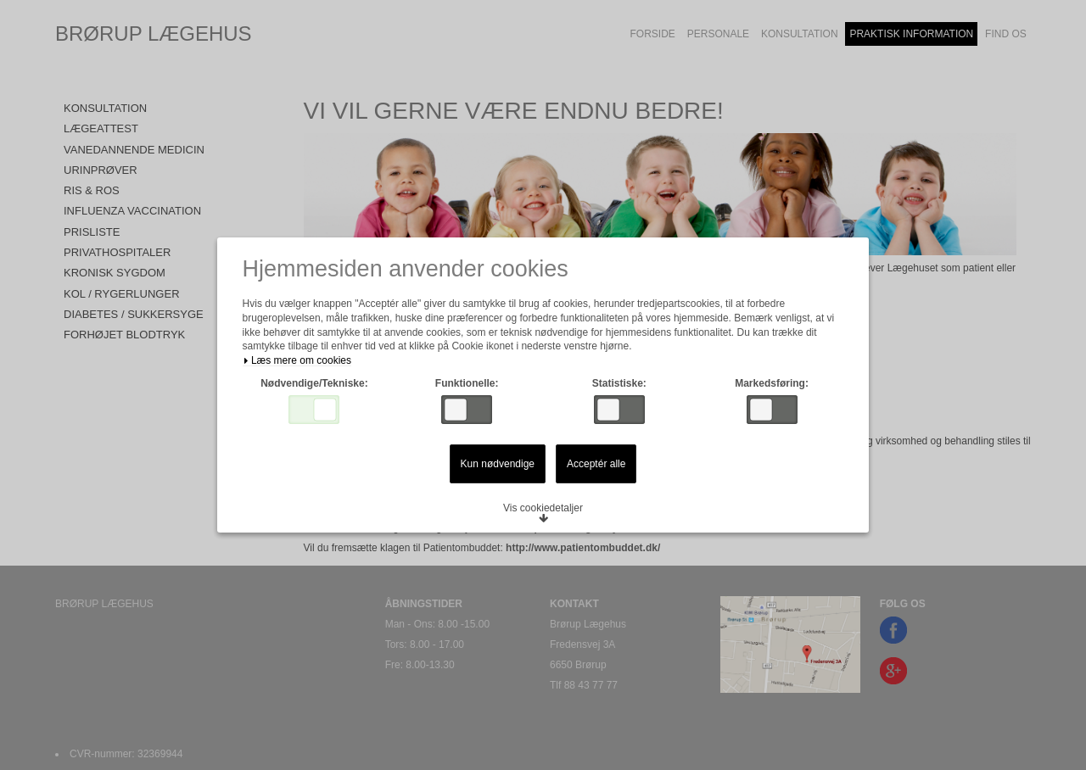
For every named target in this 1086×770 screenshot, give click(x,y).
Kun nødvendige (498, 465)
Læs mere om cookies (300, 362)
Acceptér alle (596, 465)
